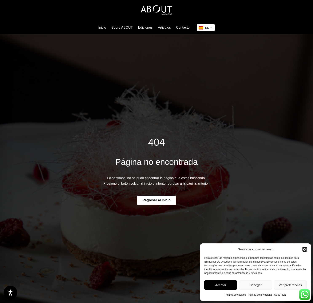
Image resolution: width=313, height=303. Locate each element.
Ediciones (145, 27)
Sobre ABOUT (122, 27)
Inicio (102, 27)
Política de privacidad (260, 294)
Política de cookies (235, 294)
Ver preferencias (290, 285)
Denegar (255, 285)
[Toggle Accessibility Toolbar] (10, 292)
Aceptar (220, 285)
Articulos (164, 27)
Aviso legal (280, 294)
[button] (304, 249)
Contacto (183, 27)
